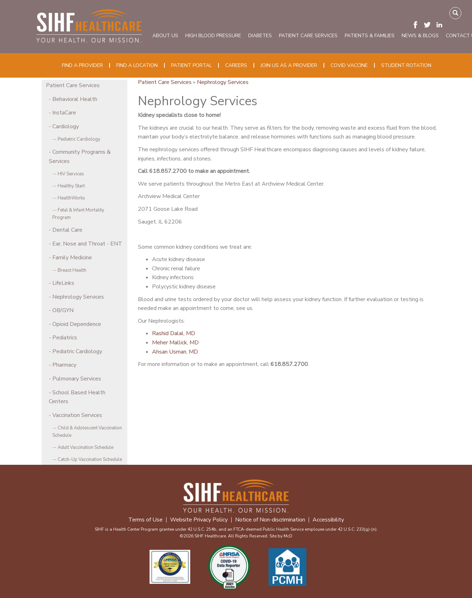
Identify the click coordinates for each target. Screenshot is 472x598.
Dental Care (67, 230)
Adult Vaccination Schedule (85, 447)
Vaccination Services (77, 415)
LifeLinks (63, 283)
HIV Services (71, 174)
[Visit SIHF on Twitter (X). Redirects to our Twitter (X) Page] (429, 24)
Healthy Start (71, 186)
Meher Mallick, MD (175, 342)
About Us (165, 35)
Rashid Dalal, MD (173, 333)
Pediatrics (64, 338)
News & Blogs (420, 35)
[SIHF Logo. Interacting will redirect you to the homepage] (89, 24)
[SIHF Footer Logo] (236, 494)
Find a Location (137, 65)
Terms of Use (145, 520)
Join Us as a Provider (289, 65)
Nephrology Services (78, 297)
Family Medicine (72, 257)
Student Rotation (406, 65)
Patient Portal (191, 65)
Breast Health (72, 270)
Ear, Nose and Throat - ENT (87, 244)
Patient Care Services (308, 35)
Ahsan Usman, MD (175, 352)
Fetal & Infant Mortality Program (78, 214)
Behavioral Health (74, 99)
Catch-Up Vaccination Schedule (90, 459)
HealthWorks (71, 198)
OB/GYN (63, 310)
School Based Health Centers (77, 397)
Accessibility (328, 520)
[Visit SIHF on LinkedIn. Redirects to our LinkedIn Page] (441, 24)
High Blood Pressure (213, 35)
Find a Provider (82, 65)
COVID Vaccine (349, 65)
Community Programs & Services (80, 156)
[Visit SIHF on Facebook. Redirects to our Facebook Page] (417, 24)
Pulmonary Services (76, 379)
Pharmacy (64, 365)
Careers (236, 65)
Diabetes (260, 35)
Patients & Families (370, 35)
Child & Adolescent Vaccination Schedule (87, 432)
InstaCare (64, 113)
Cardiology (65, 126)
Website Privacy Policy (199, 520)
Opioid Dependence (76, 324)
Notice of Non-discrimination (270, 520)
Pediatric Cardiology (79, 139)
